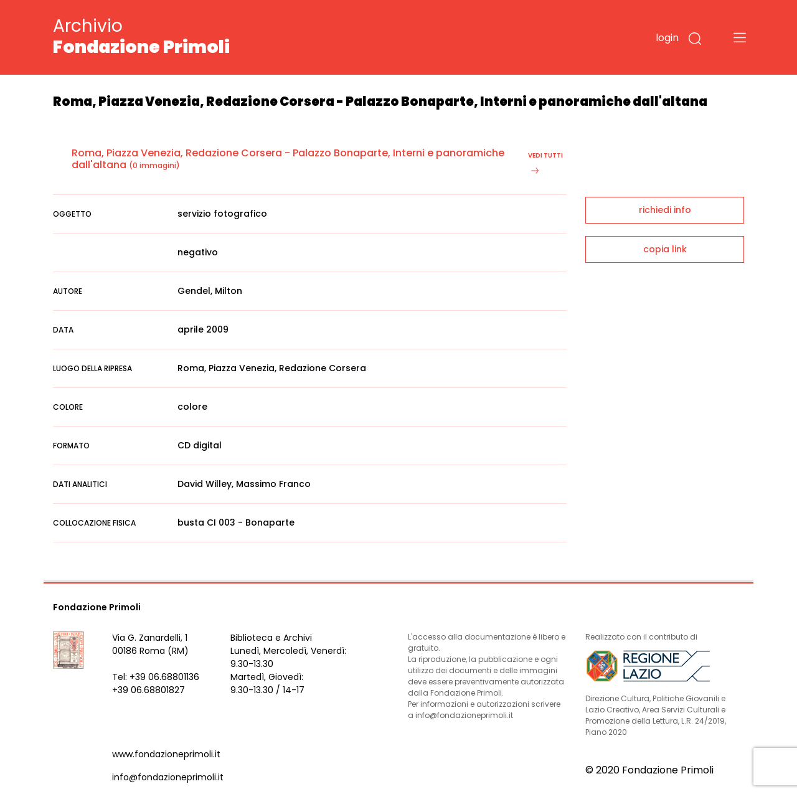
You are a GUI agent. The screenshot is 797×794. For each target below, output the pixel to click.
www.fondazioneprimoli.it (166, 754)
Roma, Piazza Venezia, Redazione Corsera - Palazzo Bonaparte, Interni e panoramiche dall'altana (288, 159)
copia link (665, 249)
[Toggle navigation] (739, 37)
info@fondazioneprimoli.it (168, 777)
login (667, 38)
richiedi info (665, 210)
